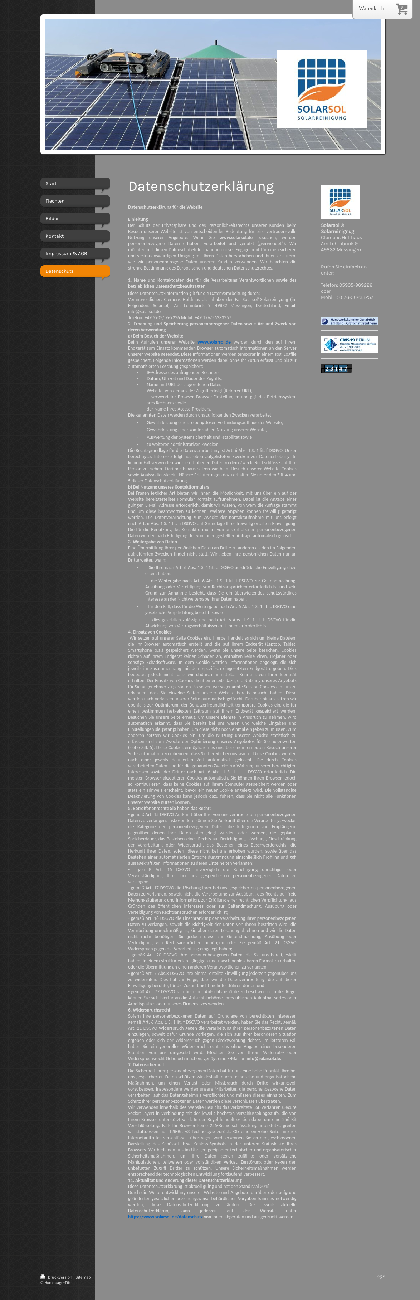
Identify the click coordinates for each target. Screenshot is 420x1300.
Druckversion (56, 1277)
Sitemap (83, 1277)
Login (380, 1276)
